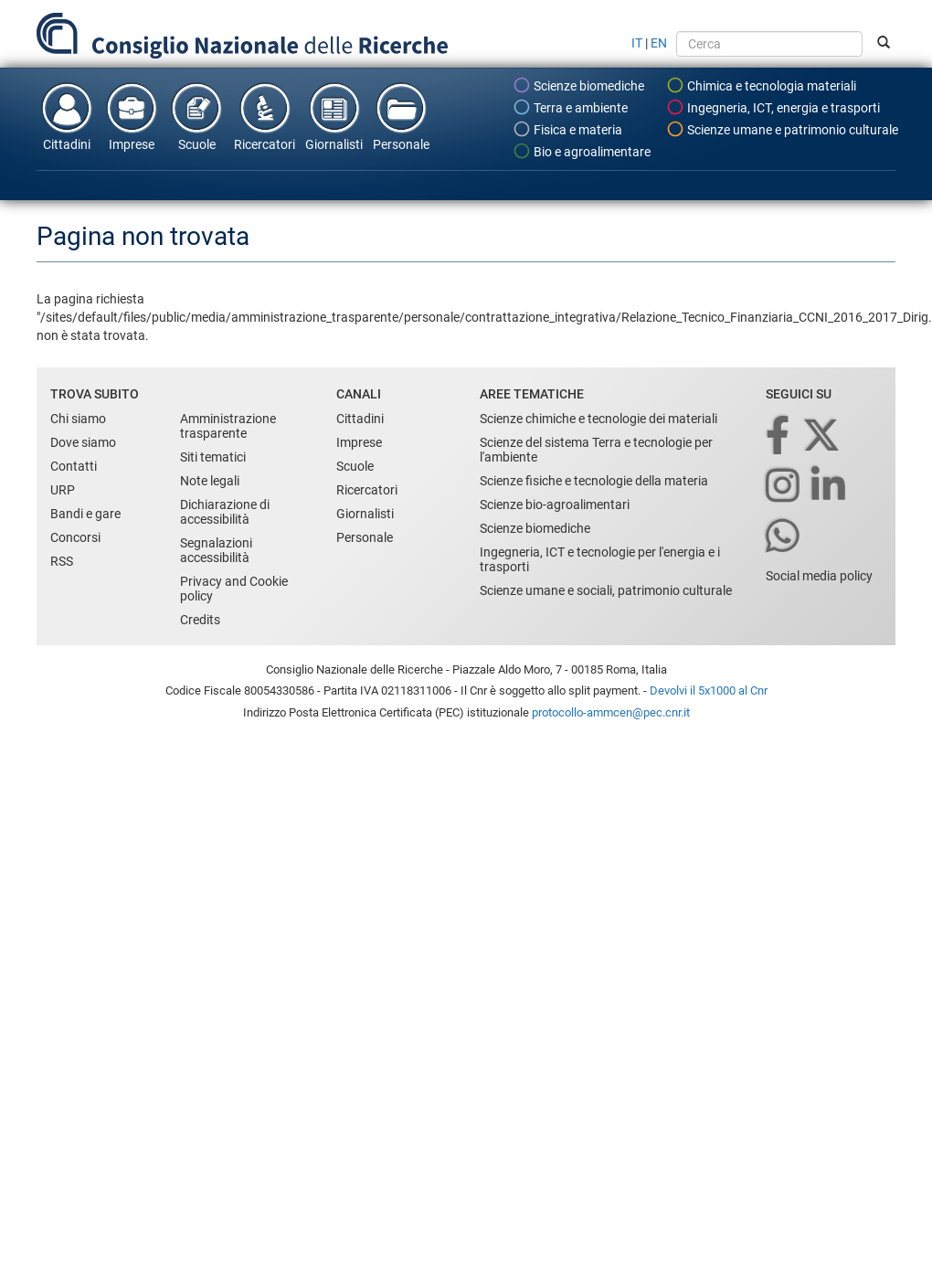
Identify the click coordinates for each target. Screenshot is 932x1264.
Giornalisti (334, 116)
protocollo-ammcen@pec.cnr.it (611, 712)
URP (62, 490)
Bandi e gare (85, 513)
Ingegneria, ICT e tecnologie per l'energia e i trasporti (600, 559)
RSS (61, 561)
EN (659, 43)
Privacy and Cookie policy (234, 588)
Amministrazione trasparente (228, 426)
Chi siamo (78, 418)
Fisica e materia (567, 129)
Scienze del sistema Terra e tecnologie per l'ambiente (596, 449)
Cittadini (66, 116)
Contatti (73, 466)
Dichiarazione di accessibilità (225, 511)
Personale (401, 116)
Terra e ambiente (570, 107)
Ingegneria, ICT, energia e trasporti (773, 107)
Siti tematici (213, 457)
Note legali (209, 480)
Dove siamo (83, 442)
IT (636, 43)
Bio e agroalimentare (582, 151)
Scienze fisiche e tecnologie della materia (594, 480)
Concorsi (75, 537)
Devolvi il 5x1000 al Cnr (709, 690)
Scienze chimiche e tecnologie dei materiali (598, 418)
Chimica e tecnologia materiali (761, 85)
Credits (200, 619)
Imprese (131, 116)
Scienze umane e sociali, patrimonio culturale (606, 590)
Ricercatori (264, 116)
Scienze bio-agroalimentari (555, 504)
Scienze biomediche (578, 85)
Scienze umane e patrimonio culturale (782, 129)
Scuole (196, 116)
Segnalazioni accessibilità (216, 550)
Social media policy (819, 575)
